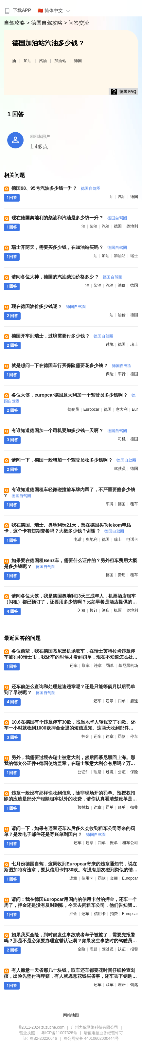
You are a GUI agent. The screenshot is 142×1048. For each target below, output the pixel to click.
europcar (91, 409)
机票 (118, 610)
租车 (134, 504)
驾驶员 (73, 409)
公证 (122, 772)
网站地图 (71, 1015)
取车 (86, 665)
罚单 (110, 665)
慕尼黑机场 (128, 665)
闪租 (81, 610)
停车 (134, 736)
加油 (27, 60)
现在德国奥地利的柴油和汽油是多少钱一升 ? (69, 217)
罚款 (122, 736)
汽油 (43, 60)
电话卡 (132, 539)
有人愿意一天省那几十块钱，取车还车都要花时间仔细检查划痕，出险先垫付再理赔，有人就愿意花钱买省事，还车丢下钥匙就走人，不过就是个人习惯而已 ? (70, 976)
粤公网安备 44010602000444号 (91, 1038)
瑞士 (134, 255)
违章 (98, 665)
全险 (81, 949)
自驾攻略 (15, 23)
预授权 (83, 807)
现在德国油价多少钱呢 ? (48, 306)
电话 (77, 539)
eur (135, 409)
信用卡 (87, 878)
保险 (110, 374)
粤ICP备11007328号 (59, 1033)
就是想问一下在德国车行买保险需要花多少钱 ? (71, 365)
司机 (122, 439)
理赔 (97, 772)
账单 (122, 807)
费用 (122, 575)
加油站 (60, 60)
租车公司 (130, 843)
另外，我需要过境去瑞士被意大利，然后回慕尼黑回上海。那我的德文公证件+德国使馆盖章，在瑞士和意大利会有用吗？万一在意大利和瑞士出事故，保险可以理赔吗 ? (69, 763)
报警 (134, 949)
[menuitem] (17, 8)
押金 (85, 736)
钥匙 (134, 984)
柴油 (94, 226)
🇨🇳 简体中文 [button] (55, 10)
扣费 (134, 807)
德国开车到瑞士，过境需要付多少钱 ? (62, 335)
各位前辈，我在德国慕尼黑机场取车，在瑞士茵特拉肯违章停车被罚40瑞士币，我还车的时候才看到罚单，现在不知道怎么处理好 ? (70, 657)
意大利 (122, 409)
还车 (74, 665)
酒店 (106, 610)
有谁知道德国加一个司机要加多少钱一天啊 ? (69, 430)
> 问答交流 (76, 23)
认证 (122, 949)
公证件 (83, 772)
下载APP (17, 10)
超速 (134, 701)
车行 (122, 374)
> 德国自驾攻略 (45, 23)
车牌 (110, 504)
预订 (94, 610)
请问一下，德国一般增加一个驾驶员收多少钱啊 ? (73, 460)
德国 (78, 60)
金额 (114, 878)
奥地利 (132, 226)
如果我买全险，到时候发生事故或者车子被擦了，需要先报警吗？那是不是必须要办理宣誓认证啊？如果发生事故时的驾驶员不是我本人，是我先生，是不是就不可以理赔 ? (70, 940)
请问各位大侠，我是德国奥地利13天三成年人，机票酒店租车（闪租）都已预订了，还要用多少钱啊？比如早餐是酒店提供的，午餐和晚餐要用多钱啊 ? (70, 601)
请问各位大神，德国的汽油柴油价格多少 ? (66, 276)
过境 (110, 344)
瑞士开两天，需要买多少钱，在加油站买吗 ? (69, 247)
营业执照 (27, 1033)
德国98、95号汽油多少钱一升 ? (55, 188)
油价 (122, 285)
